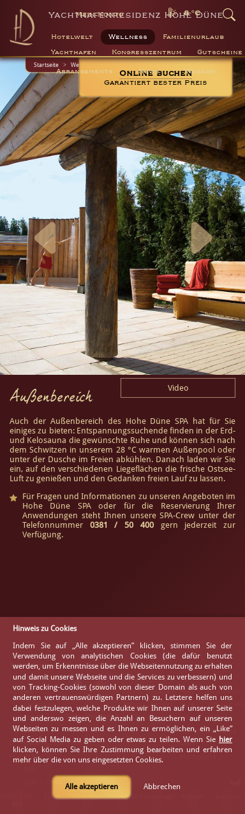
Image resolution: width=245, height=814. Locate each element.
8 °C (192, 13)
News (149, 71)
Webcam (200, 71)
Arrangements (84, 71)
